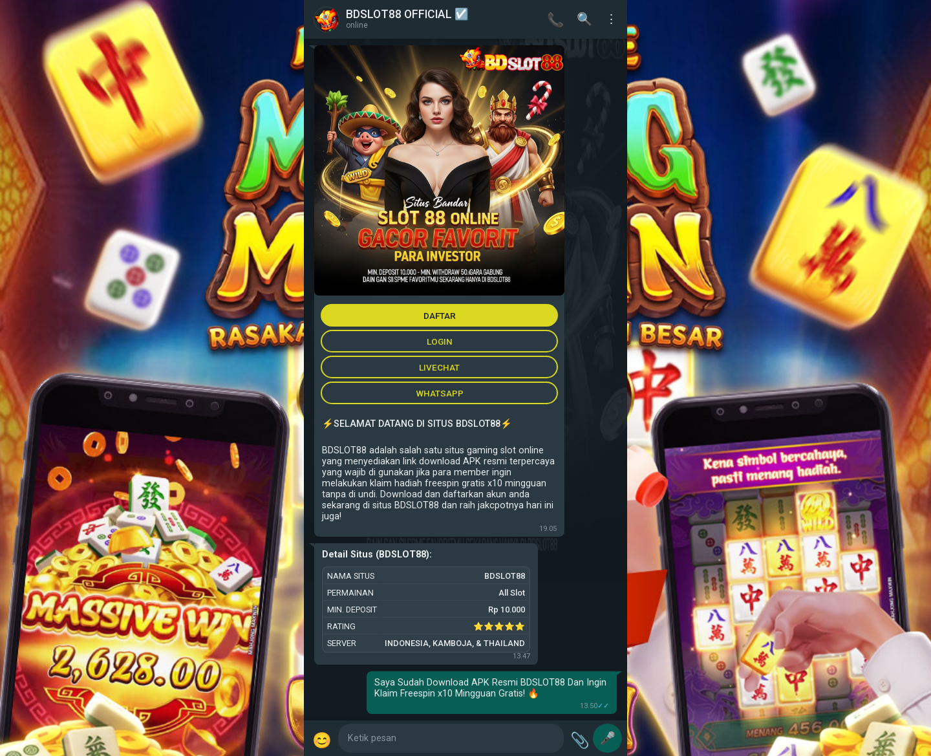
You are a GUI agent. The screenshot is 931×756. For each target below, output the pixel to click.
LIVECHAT (439, 367)
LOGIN (440, 341)
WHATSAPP (440, 393)
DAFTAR (439, 315)
